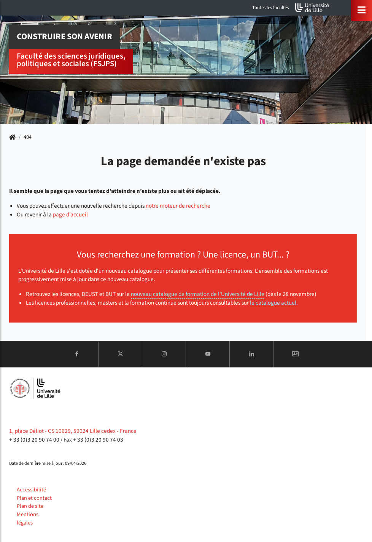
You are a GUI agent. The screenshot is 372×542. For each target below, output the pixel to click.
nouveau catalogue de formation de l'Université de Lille (197, 294)
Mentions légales (27, 518)
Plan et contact (34, 498)
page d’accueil (70, 214)
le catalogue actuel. (274, 303)
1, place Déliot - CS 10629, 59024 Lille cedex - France (73, 431)
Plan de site (30, 506)
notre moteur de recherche (178, 206)
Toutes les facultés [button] (270, 7)
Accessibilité (31, 490)
